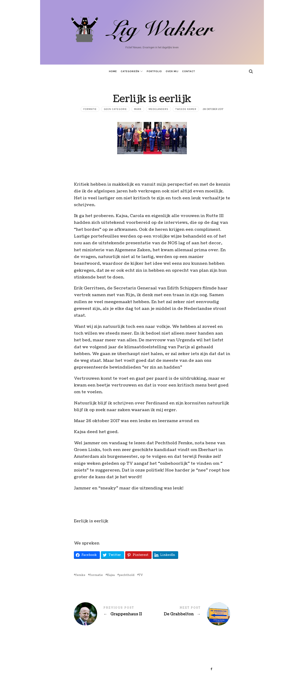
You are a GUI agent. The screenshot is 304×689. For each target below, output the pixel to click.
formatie (90, 109)
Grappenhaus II (113, 614)
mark (137, 109)
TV (141, 575)
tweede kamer (185, 109)
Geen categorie (115, 109)
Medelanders (158, 109)
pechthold (126, 575)
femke (80, 575)
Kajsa (111, 575)
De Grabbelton (191, 614)
